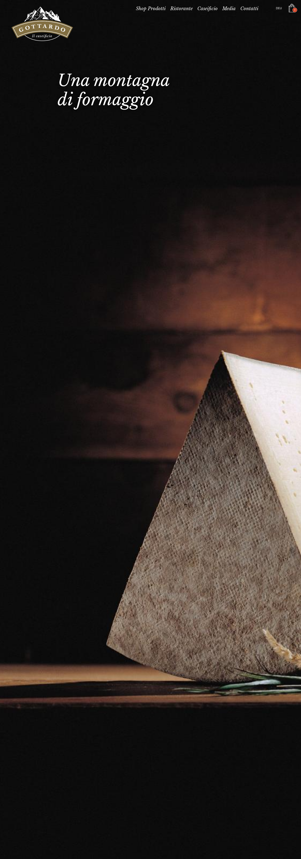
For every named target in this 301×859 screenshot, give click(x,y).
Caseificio (207, 8)
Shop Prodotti (151, 8)
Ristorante (181, 8)
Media (229, 8)
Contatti (249, 8)
